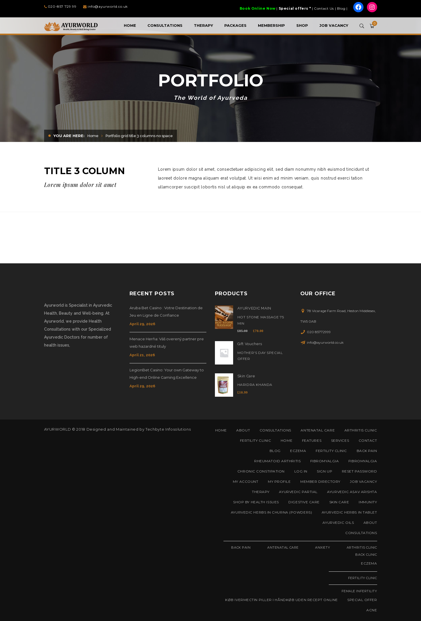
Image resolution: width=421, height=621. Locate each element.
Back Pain (367, 451)
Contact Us (324, 8)
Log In (300, 471)
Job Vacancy (363, 481)
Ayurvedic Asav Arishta (352, 492)
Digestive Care (304, 502)
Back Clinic (366, 555)
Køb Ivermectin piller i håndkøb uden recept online (281, 600)
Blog (341, 8)
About (243, 430)
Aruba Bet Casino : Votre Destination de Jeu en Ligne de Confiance (166, 311)
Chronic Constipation (261, 471)
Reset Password (359, 471)
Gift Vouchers (249, 344)
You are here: (69, 135)
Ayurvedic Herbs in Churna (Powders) (271, 512)
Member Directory (320, 481)
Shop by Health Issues (256, 502)
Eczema (298, 451)
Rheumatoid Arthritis (277, 461)
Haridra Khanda (254, 384)
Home (92, 136)
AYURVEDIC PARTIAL (298, 492)
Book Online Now (258, 8)
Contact (368, 440)
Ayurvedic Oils (338, 522)
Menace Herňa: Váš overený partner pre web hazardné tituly (167, 343)
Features (311, 440)
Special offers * (295, 8)
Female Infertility (359, 591)
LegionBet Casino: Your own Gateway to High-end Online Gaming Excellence (167, 374)
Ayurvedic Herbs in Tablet (349, 512)
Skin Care (246, 376)
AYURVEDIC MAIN (254, 308)
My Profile (279, 481)
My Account (245, 481)
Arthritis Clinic (360, 430)
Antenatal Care (318, 430)
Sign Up (324, 471)
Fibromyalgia (324, 461)
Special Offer (362, 600)
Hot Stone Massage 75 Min (260, 320)
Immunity (368, 502)
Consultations (275, 430)
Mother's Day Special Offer (260, 356)
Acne (371, 610)
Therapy (261, 492)
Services (340, 440)
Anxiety (322, 547)
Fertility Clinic (255, 440)
